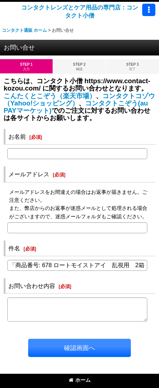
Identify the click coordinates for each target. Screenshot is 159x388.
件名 (14, 248)
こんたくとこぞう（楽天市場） (50, 96)
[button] (148, 10)
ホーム (80, 380)
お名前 (17, 136)
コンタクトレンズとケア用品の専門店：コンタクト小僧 (79, 11)
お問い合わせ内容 (31, 286)
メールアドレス (28, 174)
